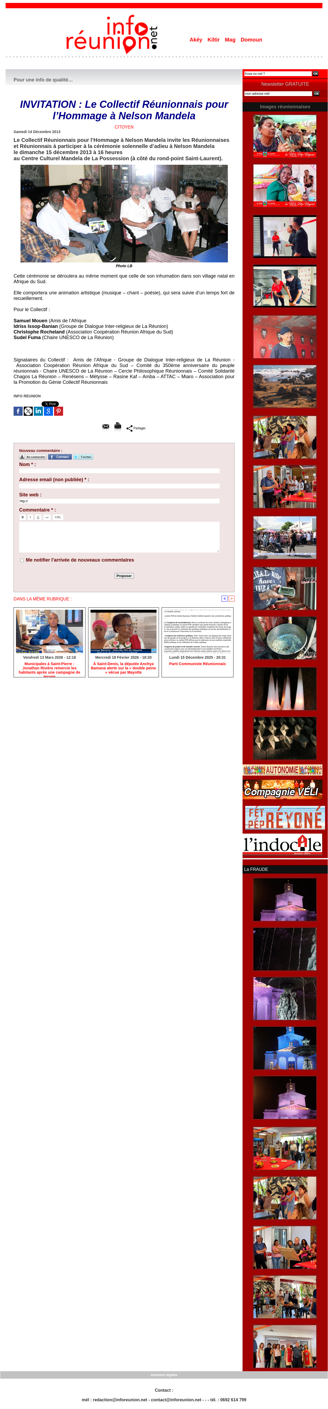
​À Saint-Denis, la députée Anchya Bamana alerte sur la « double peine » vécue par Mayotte (123, 668)
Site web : (30, 494)
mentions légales (164, 1375)
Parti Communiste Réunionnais (197, 664)
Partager (136, 428)
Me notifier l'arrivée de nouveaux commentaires (80, 560)
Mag (231, 40)
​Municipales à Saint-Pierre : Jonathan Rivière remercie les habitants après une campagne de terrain (49, 668)
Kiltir (214, 40)
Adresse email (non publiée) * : (54, 479)
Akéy (197, 40)
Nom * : (27, 464)
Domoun (251, 40)
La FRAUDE (256, 869)
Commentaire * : (37, 510)
